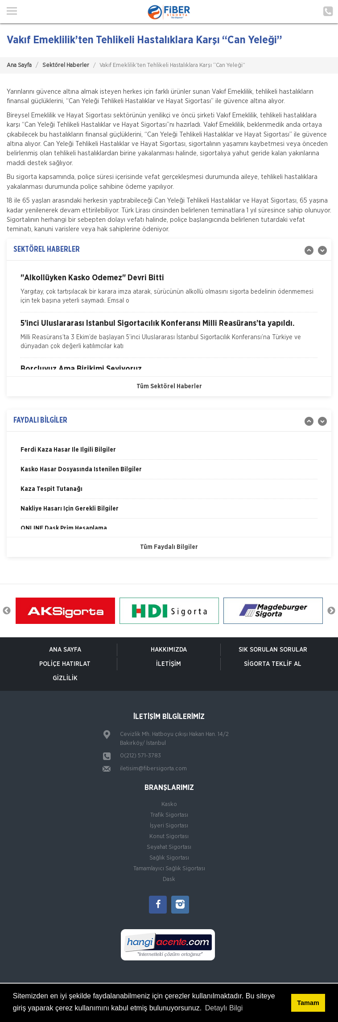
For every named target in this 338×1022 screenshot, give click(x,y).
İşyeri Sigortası (169, 826)
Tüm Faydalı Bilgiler (169, 547)
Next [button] (331, 611)
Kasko (169, 804)
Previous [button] (6, 611)
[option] (169, 293)
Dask (169, 879)
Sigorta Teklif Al (272, 664)
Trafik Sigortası (169, 815)
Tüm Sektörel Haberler (169, 386)
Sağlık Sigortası (169, 858)
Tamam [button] (308, 1002)
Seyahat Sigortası (169, 847)
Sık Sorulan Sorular (273, 650)
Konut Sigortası (169, 836)
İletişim (168, 664)
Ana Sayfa (19, 65)
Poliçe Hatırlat (65, 664)
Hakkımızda (169, 650)
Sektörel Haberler (65, 65)
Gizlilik (65, 678)
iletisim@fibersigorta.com (153, 769)
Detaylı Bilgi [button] (224, 1008)
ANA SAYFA (65, 650)
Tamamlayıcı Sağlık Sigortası (169, 869)
